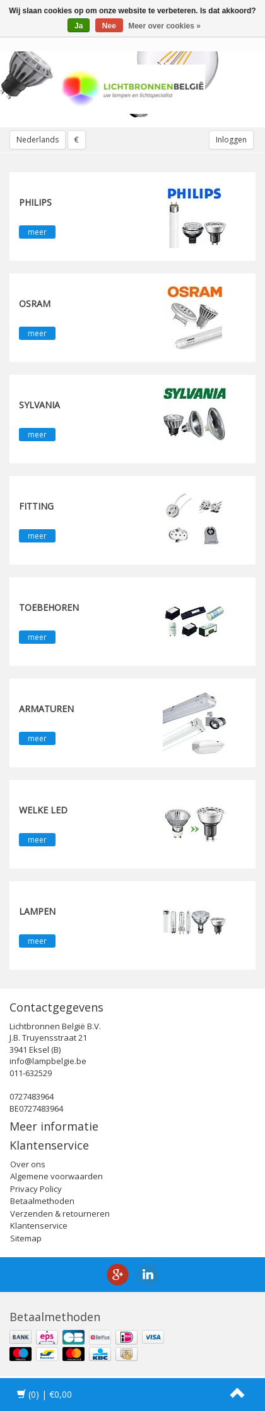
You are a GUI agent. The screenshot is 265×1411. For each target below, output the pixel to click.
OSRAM (34, 304)
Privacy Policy (36, 1189)
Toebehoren (49, 607)
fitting (36, 506)
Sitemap (26, 1238)
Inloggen (231, 139)
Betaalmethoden (42, 1201)
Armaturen (46, 709)
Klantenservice (39, 1225)
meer (37, 232)
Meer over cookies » (164, 26)
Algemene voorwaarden (56, 1176)
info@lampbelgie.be (47, 1061)
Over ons (27, 1164)
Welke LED (43, 810)
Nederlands (37, 139)
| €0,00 (44, 1394)
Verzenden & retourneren (60, 1213)
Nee (109, 26)
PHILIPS (35, 202)
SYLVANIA (39, 405)
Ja (78, 26)
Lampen (37, 911)
